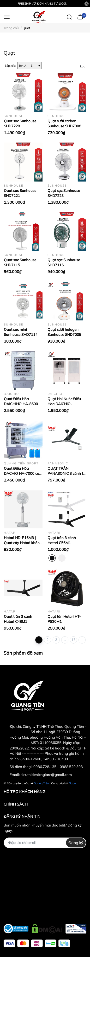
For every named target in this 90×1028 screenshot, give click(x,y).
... (65, 640)
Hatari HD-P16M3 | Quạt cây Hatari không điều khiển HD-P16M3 (23, 542)
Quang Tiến (41, 783)
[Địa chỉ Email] (45, 842)
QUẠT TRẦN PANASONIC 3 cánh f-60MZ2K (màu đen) (66, 473)
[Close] (86, 3)
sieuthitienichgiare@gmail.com (46, 774)
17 (73, 640)
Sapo (72, 783)
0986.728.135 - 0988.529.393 (58, 766)
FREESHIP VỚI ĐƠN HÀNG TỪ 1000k (42, 3)
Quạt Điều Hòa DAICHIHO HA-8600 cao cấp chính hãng (21, 404)
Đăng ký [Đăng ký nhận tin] (75, 842)
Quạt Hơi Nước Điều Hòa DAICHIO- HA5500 (64, 404)
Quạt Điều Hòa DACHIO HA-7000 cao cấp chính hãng (22, 473)
